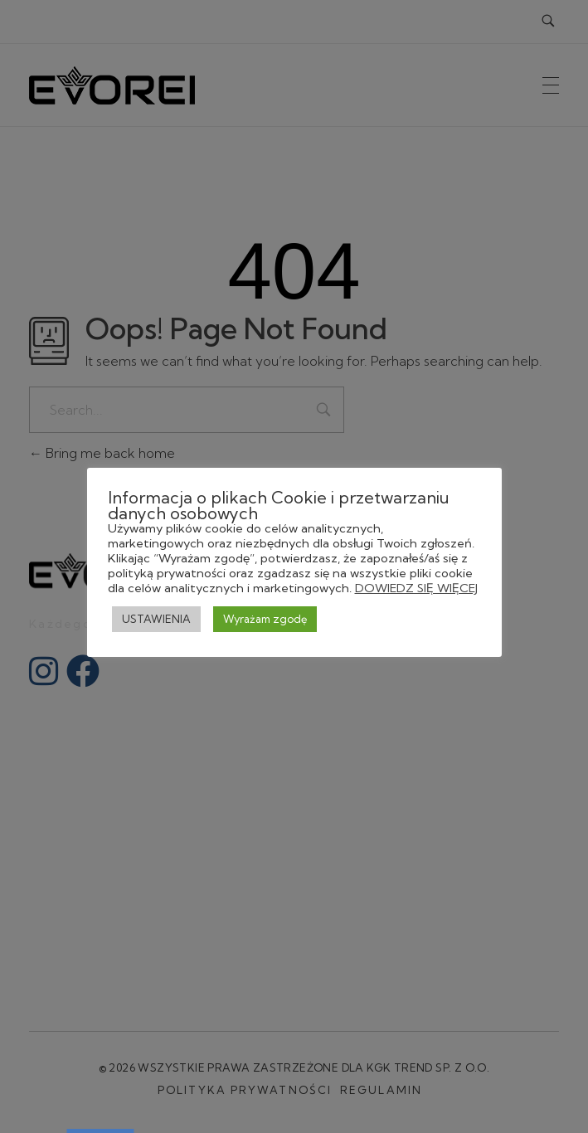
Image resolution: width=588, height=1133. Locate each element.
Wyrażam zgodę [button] (265, 618)
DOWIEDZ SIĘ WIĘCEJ (416, 588)
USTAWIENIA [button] (156, 618)
